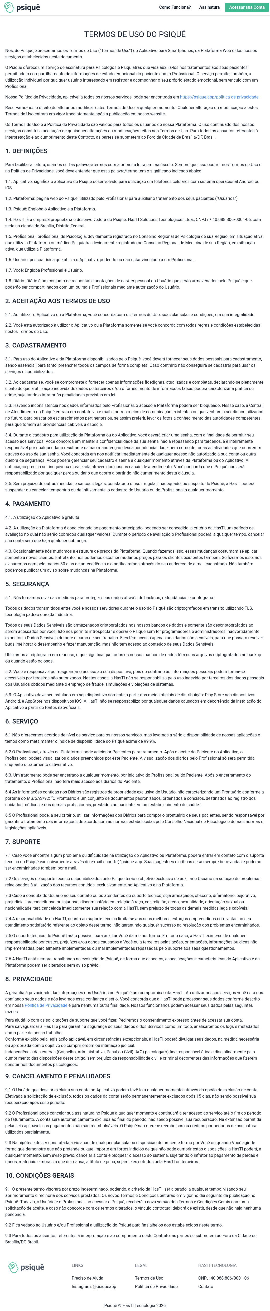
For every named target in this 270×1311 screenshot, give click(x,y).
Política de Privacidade (46, 1005)
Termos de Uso (149, 1278)
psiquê (28, 7)
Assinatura (209, 7)
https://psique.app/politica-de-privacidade (219, 97)
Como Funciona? (175, 7)
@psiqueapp (104, 1286)
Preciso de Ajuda (87, 1278)
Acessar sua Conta (247, 7)
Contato (205, 1286)
